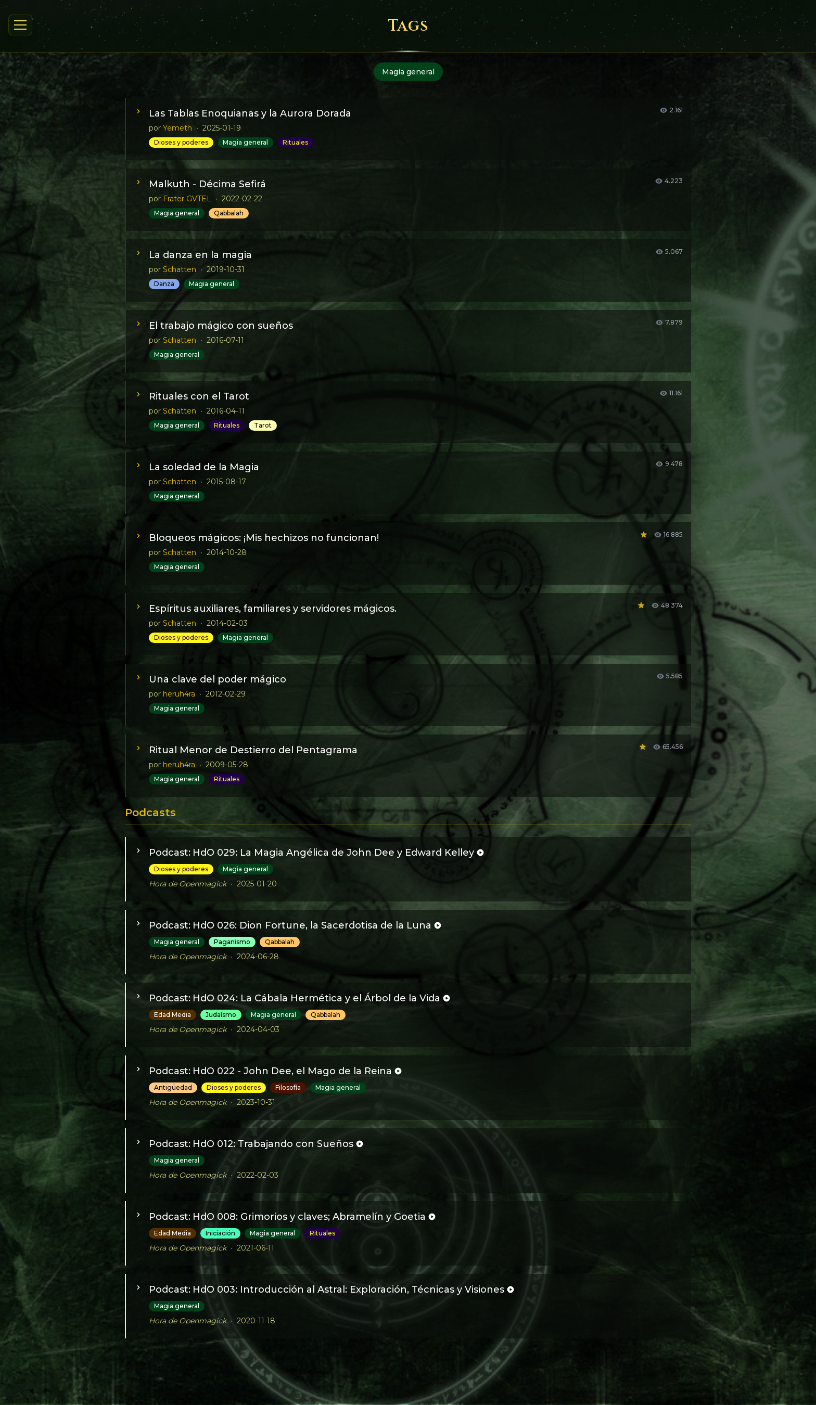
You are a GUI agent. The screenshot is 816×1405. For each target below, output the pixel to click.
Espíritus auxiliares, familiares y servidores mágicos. (273, 608)
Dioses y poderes (181, 142)
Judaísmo (221, 1015)
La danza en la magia (200, 255)
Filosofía (288, 1087)
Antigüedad (173, 1087)
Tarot (263, 425)
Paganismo (232, 942)
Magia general (245, 142)
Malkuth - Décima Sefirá (207, 184)
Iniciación (220, 1233)
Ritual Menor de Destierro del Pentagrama (253, 750)
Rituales (295, 142)
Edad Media (172, 1015)
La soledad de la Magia (204, 467)
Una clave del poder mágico (217, 679)
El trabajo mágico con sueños (221, 325)
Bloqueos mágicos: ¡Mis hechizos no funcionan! (264, 538)
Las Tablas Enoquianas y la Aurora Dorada (250, 113)
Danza (164, 284)
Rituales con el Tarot (199, 396)
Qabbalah (229, 213)
